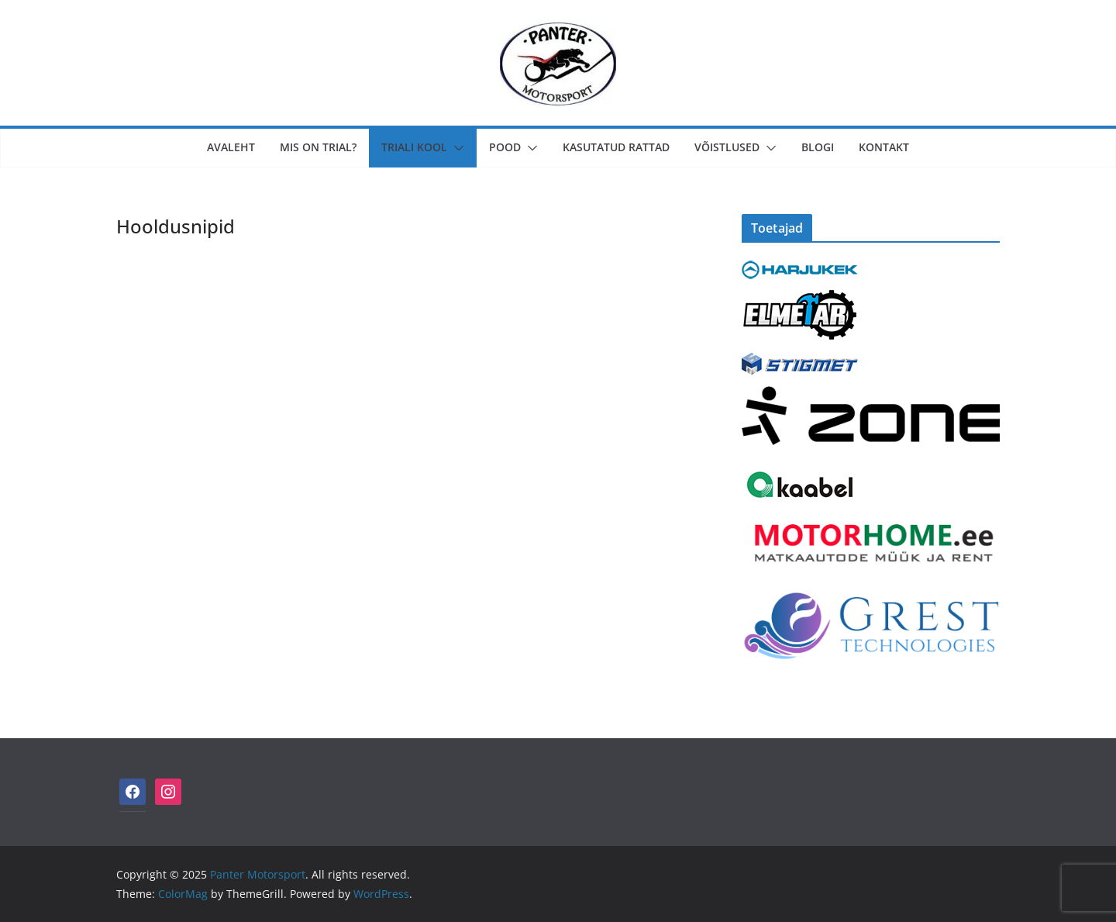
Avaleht (231, 147)
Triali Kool (414, 147)
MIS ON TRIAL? (318, 147)
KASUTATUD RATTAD (616, 147)
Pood (505, 147)
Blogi (817, 147)
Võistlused (727, 147)
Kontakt (884, 147)
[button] (455, 148)
